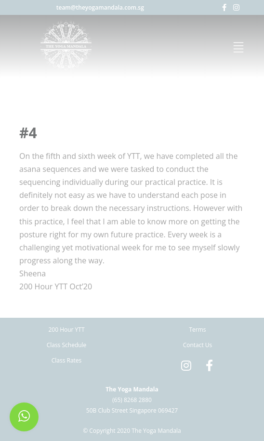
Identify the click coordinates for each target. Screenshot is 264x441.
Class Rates (67, 360)
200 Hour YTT (66, 329)
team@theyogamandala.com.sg (100, 7)
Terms (197, 329)
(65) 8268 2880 (132, 400)
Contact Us (197, 345)
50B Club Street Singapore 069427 (132, 410)
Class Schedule (67, 345)
